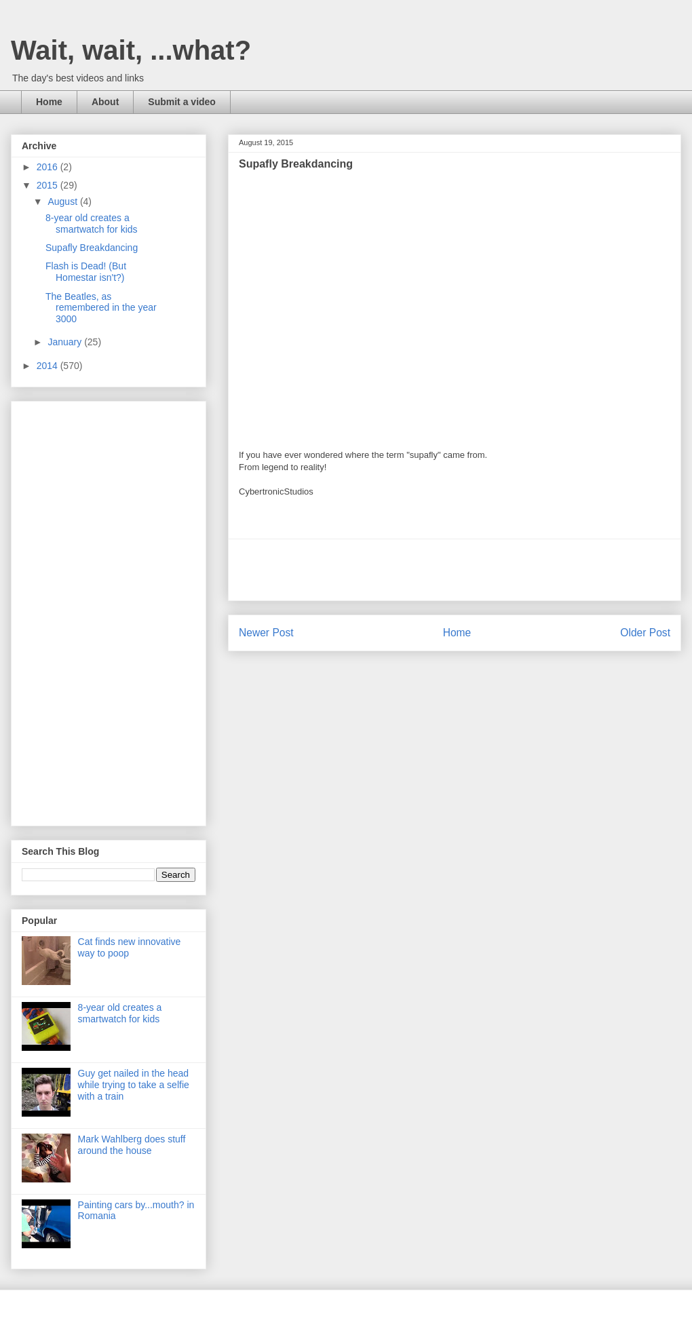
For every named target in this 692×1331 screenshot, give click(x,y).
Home (49, 101)
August (63, 201)
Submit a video (182, 101)
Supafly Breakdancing (91, 247)
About (105, 101)
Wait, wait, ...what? (131, 50)
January (65, 341)
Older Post (645, 632)
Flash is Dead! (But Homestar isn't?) (85, 272)
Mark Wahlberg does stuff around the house (132, 1145)
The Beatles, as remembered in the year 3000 (101, 308)
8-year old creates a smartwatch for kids (91, 223)
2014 (48, 365)
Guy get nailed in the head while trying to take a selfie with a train (133, 1085)
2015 (48, 185)
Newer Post (266, 632)
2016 (48, 166)
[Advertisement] (454, 569)
